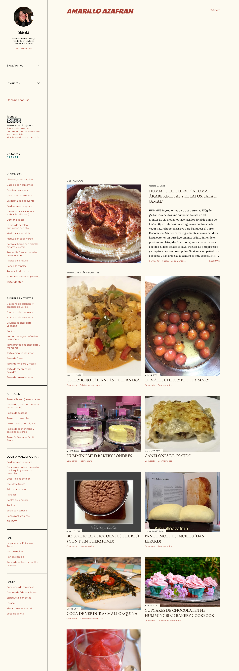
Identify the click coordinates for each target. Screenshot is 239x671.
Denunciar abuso (18, 100)
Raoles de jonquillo (18, 260)
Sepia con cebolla (17, 510)
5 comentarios (165, 460)
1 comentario (86, 460)
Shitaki (23, 32)
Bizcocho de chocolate (20, 312)
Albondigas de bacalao (20, 179)
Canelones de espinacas (20, 587)
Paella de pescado (17, 412)
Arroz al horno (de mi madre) (23, 399)
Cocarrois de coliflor (18, 478)
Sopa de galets (15, 613)
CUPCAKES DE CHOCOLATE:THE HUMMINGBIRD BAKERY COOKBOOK (179, 609)
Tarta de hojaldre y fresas (21, 363)
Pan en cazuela (15, 556)
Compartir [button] (154, 261)
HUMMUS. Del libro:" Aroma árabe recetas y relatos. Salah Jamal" (183, 196)
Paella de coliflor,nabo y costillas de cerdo (20, 430)
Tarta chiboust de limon (20, 353)
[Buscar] (214, 10)
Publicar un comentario (174, 261)
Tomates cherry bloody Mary (177, 379)
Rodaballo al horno (18, 271)
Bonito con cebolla (18, 190)
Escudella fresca (16, 484)
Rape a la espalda (17, 265)
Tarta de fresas (15, 358)
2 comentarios (165, 385)
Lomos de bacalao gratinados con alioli (18, 227)
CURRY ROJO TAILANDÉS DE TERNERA (103, 379)
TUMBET (12, 521)
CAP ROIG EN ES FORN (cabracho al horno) (20, 213)
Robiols (11, 331)
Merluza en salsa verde (20, 238)
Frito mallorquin (16, 489)
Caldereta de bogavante (20, 200)
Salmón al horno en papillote (23, 276)
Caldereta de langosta (19, 206)
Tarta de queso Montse (20, 377)
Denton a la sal (15, 219)
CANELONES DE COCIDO (168, 454)
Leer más (214, 261)
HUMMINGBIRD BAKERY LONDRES (99, 454)
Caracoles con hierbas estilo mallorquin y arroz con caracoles (23, 470)
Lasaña (11, 603)
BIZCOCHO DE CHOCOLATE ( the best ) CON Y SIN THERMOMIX (103, 536)
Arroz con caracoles (18, 418)
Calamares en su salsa (19, 195)
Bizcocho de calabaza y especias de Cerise (20, 305)
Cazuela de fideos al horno (22, 592)
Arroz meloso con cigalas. (22, 423)
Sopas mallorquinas (18, 515)
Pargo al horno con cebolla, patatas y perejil (23, 245)
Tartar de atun (15, 281)
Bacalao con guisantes (20, 184)
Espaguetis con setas (19, 597)
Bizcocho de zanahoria (20, 317)
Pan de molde (15, 551)
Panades (11, 494)
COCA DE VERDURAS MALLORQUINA (102, 609)
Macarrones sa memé (19, 608)
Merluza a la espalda (18, 233)
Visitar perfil (24, 48)
